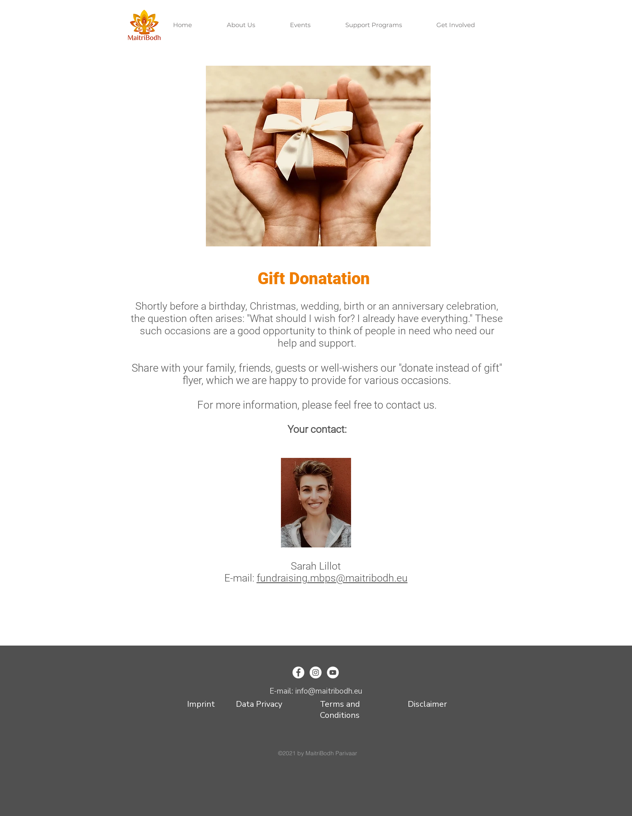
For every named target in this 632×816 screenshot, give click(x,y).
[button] (252, 25)
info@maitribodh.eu (328, 691)
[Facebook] (298, 672)
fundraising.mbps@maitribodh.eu (332, 578)
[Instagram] (316, 672)
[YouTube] (333, 672)
